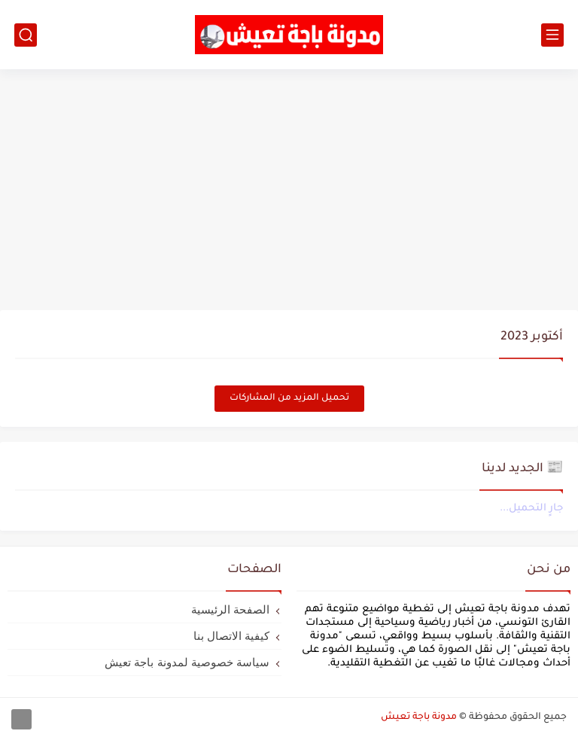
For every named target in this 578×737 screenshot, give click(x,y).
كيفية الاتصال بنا (231, 635)
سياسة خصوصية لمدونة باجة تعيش (187, 662)
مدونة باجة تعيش (419, 717)
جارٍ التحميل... (531, 508)
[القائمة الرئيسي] (552, 35)
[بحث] (25, 35)
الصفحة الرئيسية (230, 609)
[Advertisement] (289, 189)
